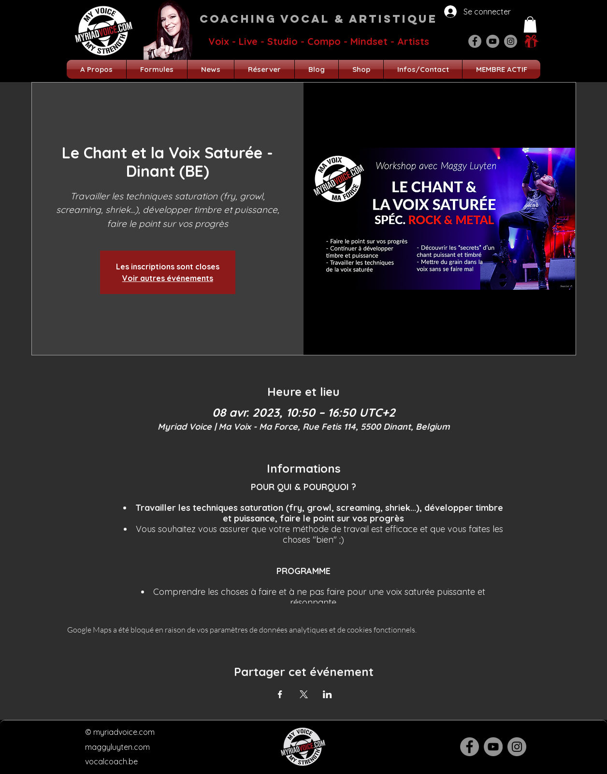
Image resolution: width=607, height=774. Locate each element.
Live (248, 41)
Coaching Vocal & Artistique (318, 19)
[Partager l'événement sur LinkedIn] (327, 694)
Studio (282, 41)
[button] (530, 24)
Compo (324, 41)
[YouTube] (492, 41)
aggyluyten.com (121, 747)
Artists (413, 41)
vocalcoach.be (111, 761)
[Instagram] (510, 41)
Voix (218, 41)
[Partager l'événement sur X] (303, 694)
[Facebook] (474, 41)
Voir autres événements (167, 278)
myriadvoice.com (124, 732)
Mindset (369, 41)
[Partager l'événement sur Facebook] (280, 694)
